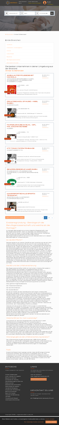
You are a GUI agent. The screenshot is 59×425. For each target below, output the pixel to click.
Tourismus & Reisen (11, 398)
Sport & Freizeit (10, 393)
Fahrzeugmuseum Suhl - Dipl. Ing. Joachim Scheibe (21, 125)
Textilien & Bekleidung (12, 394)
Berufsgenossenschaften (13, 59)
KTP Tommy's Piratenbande (20, 148)
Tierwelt (7, 396)
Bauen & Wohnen (10, 378)
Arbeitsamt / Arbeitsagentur (14, 47)
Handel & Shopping (11, 388)
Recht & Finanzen (11, 391)
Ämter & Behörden (11, 374)
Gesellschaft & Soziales (13, 384)
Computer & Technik (11, 379)
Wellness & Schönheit (12, 400)
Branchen (10, 34)
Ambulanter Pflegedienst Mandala (20, 76)
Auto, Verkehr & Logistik (13, 376)
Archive (9, 50)
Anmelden (50, 4)
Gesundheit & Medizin (12, 386)
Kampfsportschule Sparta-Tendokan (21, 194)
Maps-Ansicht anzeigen (35, 3)
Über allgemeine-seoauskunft (40, 376)
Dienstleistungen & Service (14, 381)
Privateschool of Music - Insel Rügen (22, 102)
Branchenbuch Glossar (38, 379)
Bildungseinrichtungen (13, 62)
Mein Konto (49, 2)
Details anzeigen (49, 419)
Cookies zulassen (51, 422)
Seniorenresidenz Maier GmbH (22, 169)
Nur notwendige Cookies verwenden (34, 422)
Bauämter (9, 56)
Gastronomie (9, 383)
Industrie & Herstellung (12, 389)
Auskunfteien (10, 53)
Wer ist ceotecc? (36, 374)
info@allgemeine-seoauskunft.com (43, 398)
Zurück (9, 44)
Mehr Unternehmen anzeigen (15, 217)
